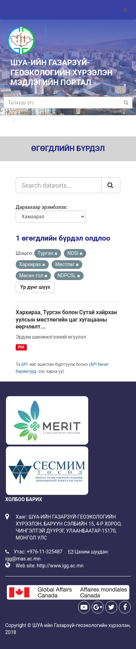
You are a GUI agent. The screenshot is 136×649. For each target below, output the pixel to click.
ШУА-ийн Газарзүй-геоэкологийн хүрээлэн (81, 625)
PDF (21, 347)
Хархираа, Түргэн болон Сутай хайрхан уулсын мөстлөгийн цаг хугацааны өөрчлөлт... (66, 319)
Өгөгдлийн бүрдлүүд (41, 120)
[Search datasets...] (59, 185)
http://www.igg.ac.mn (60, 565)
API (24, 364)
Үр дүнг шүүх (35, 287)
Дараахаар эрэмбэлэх (41, 207)
